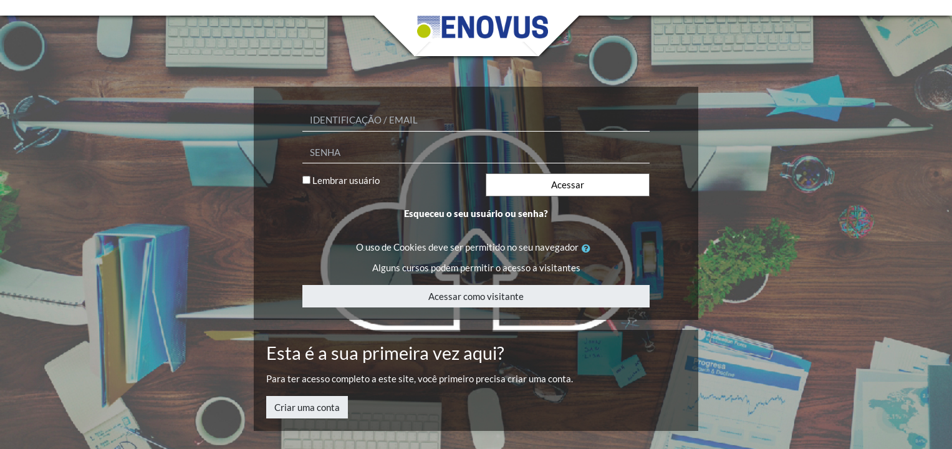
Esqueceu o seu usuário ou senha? (476, 213)
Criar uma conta (307, 407)
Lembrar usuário (346, 180)
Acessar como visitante (476, 296)
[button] (588, 248)
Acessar (567, 184)
